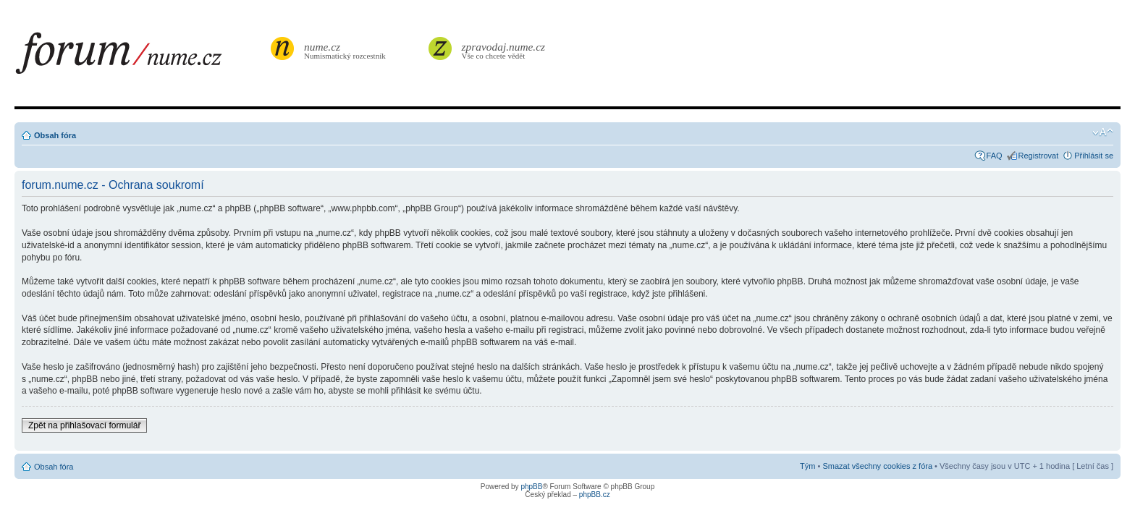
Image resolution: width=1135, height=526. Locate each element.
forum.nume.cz (141, 57)
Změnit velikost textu (1102, 132)
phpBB (531, 487)
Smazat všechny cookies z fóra (877, 466)
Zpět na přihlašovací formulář (84, 425)
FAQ (995, 155)
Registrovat (1038, 155)
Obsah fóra (55, 135)
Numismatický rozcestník (346, 50)
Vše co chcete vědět (503, 50)
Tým (807, 466)
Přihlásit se (1093, 155)
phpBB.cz (594, 495)
